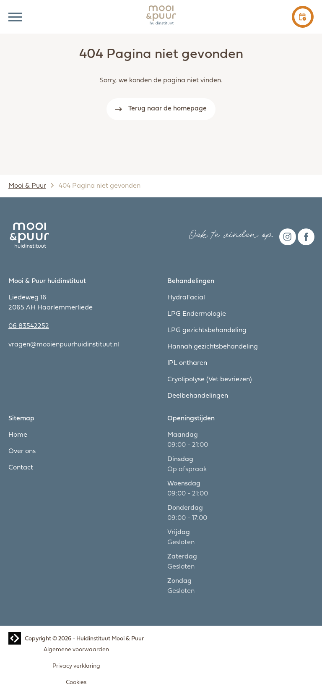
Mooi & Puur (27, 186)
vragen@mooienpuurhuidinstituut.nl (63, 344)
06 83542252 (28, 326)
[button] (15, 16)
